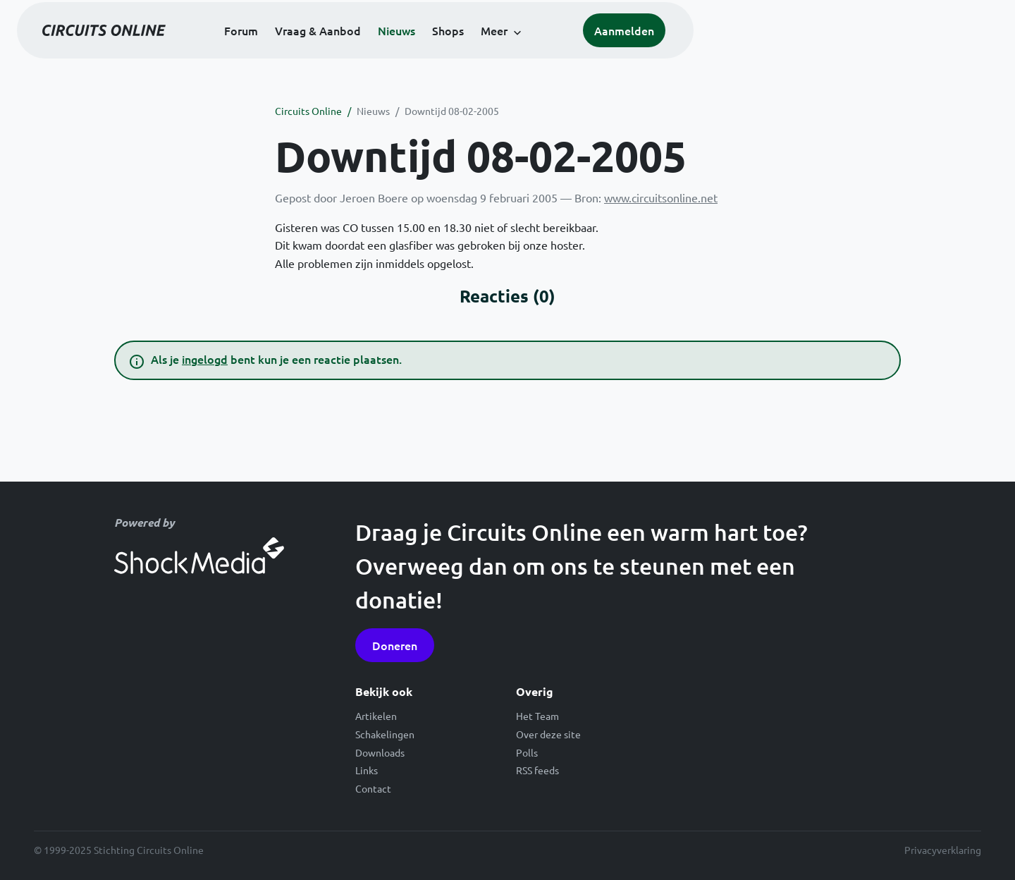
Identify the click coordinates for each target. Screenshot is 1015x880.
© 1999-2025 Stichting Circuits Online (119, 849)
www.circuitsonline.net (661, 197)
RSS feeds (537, 770)
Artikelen (376, 715)
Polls (527, 752)
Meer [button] (646, 51)
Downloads (380, 752)
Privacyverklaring (942, 849)
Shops (600, 51)
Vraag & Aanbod (470, 51)
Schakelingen (384, 734)
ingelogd (205, 359)
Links (366, 770)
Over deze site (548, 734)
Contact (373, 788)
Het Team (537, 715)
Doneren (394, 645)
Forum (393, 51)
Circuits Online (308, 110)
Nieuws (548, 51)
